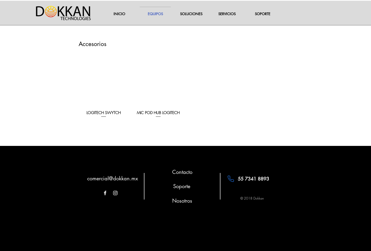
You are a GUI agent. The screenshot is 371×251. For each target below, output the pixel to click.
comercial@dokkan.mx (112, 178)
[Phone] (230, 179)
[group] (185, 87)
